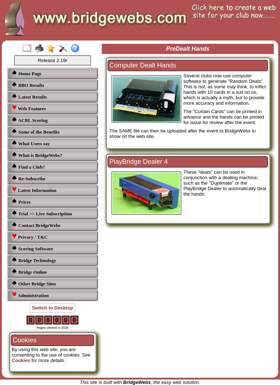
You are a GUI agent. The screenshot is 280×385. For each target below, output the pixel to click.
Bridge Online (29, 272)
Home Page (26, 73)
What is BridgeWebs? (37, 155)
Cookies (21, 360)
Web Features (29, 108)
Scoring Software (32, 248)
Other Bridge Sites (34, 283)
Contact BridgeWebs (36, 225)
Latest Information (34, 190)
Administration (30, 295)
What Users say (31, 143)
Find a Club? (28, 166)
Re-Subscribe (29, 178)
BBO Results (28, 85)
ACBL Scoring (30, 120)
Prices (21, 202)
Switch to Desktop (52, 308)
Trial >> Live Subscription (42, 213)
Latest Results (29, 96)
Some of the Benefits (35, 131)
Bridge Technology (34, 260)
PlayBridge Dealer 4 (138, 161)
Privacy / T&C (30, 237)
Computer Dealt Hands (142, 65)
